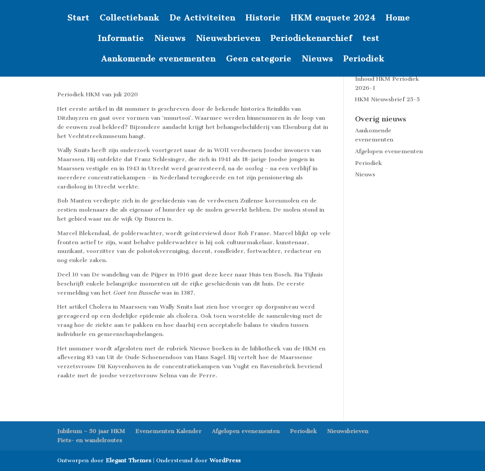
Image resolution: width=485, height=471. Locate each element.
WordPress (225, 460)
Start (78, 18)
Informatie (121, 39)
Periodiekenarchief (311, 39)
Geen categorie (258, 59)
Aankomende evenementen (158, 59)
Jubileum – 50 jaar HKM (91, 431)
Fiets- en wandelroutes (89, 440)
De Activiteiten (202, 18)
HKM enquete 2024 (333, 18)
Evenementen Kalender (168, 431)
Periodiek (363, 59)
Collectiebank (129, 18)
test (371, 39)
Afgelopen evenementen (389, 151)
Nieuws (170, 39)
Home (398, 18)
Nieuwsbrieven (228, 39)
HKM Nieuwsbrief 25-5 (387, 99)
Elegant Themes (128, 460)
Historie (263, 18)
